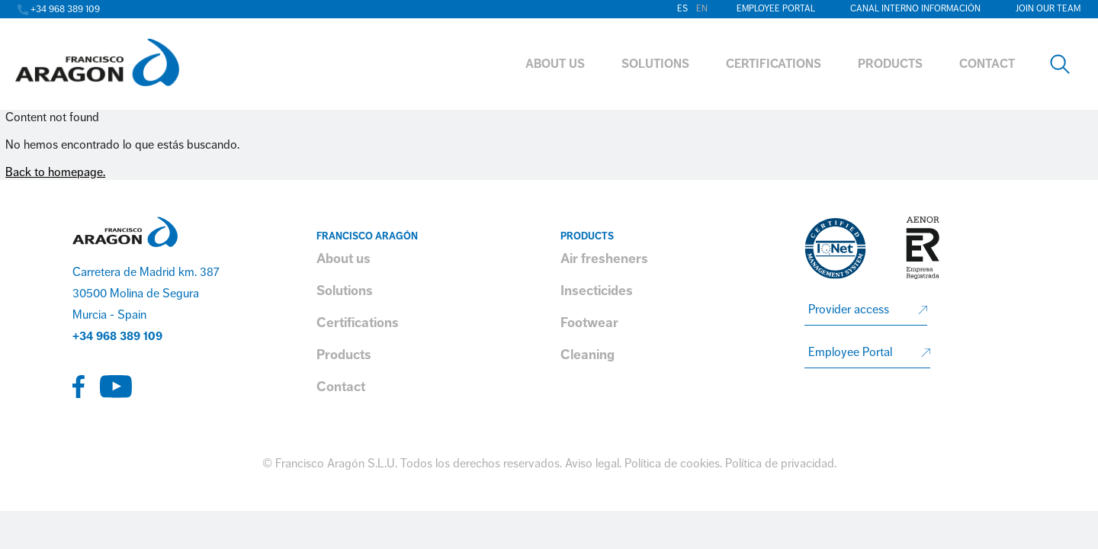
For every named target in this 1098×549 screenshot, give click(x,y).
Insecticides (596, 290)
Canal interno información (915, 8)
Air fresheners (604, 258)
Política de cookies (672, 463)
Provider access (848, 309)
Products (343, 354)
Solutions (344, 290)
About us (343, 258)
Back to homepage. (55, 172)
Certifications (357, 322)
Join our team (1048, 8)
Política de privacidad (779, 463)
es (682, 8)
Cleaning (587, 354)
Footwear (589, 322)
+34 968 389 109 (117, 336)
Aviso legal (592, 463)
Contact (340, 386)
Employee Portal (776, 8)
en (702, 8)
